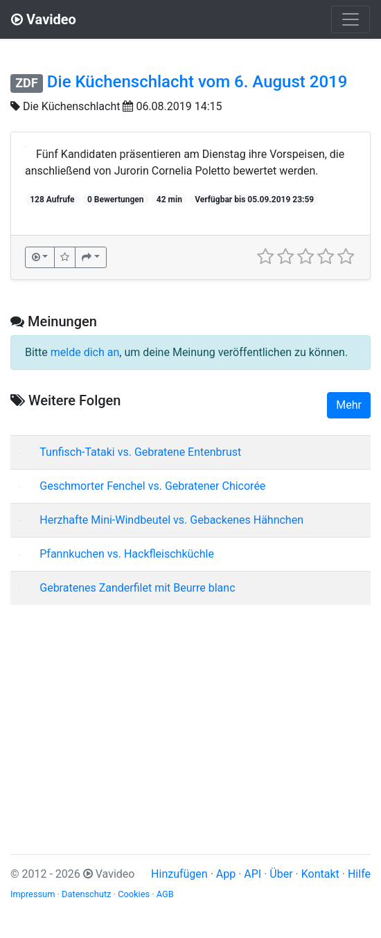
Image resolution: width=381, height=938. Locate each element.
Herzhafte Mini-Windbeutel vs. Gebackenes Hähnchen (171, 519)
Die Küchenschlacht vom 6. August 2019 (197, 81)
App (226, 874)
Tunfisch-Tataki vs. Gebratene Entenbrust (140, 452)
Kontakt (320, 874)
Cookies (134, 894)
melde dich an (85, 352)
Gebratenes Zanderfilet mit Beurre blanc (137, 587)
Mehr (349, 405)
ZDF (26, 83)
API (252, 874)
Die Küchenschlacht (72, 106)
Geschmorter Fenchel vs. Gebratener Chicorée (152, 486)
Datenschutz (86, 894)
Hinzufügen (179, 874)
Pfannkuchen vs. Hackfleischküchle (126, 553)
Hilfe (359, 874)
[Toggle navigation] (350, 19)
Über (280, 874)
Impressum (32, 894)
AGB (165, 894)
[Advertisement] (190, 713)
